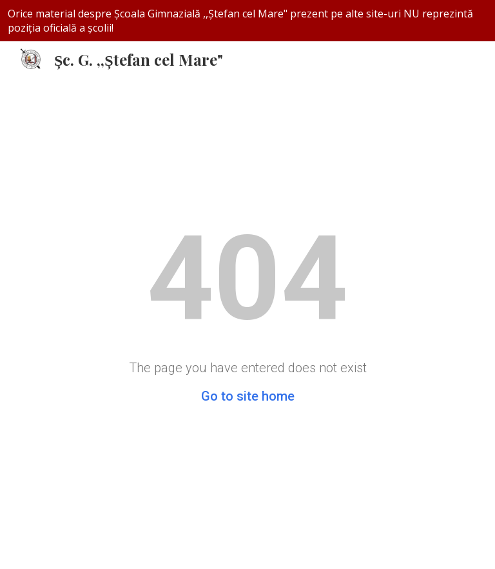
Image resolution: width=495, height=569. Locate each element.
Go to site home (248, 396)
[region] (247, 20)
